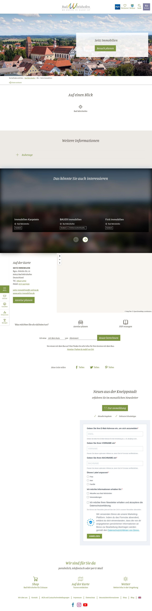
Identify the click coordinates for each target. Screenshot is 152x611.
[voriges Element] (76, 239)
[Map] (104, 283)
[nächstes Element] (85, 239)
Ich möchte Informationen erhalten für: (104, 489)
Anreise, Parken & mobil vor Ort (80, 349)
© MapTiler (128, 311)
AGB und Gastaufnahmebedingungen (55, 598)
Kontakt (34, 598)
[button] (115, 408)
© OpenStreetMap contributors (141, 311)
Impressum (77, 598)
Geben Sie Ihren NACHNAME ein (101, 458)
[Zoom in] (60, 256)
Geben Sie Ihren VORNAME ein (101, 443)
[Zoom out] (60, 259)
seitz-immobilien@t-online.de (25, 290)
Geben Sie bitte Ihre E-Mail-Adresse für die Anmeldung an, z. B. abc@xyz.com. (112, 439)
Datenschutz (90, 598)
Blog (132, 598)
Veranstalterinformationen (109, 598)
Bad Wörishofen (30, 78)
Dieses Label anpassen (97, 473)
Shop (125, 598)
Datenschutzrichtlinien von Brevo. (123, 530)
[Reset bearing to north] (60, 263)
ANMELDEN (94, 536)
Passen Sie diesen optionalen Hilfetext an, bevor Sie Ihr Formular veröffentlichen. (112, 453)
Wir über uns (22, 598)
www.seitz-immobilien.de (24, 293)
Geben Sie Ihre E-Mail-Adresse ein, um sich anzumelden (112, 428)
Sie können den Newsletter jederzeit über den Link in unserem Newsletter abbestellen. (114, 510)
